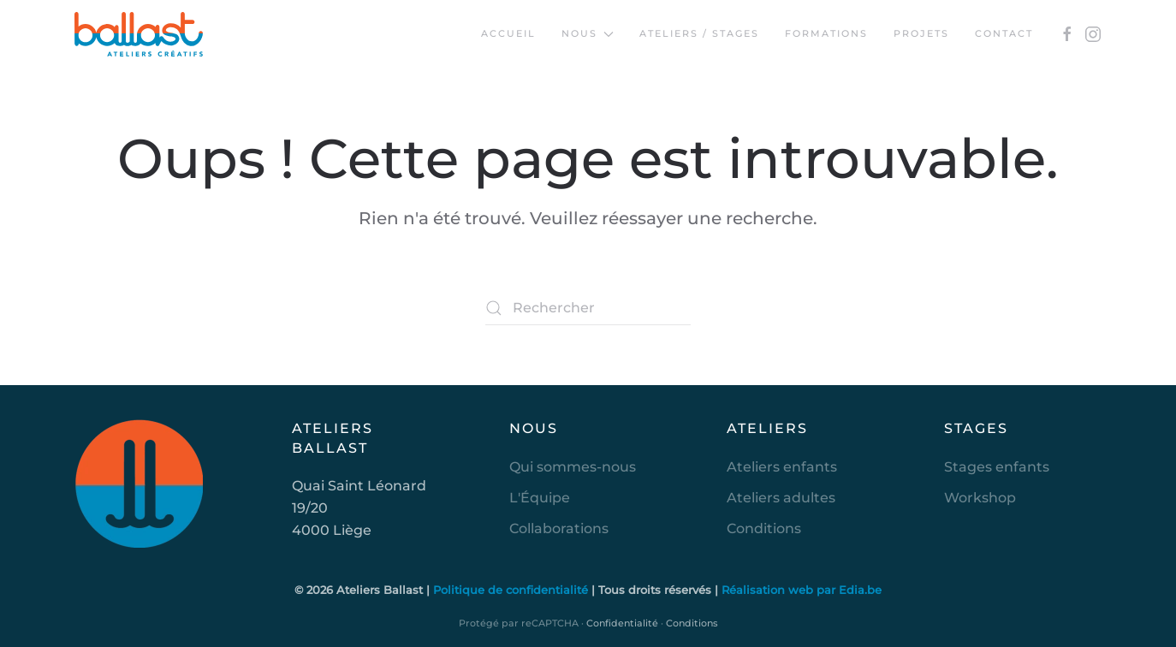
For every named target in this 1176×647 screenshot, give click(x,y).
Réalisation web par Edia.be (802, 590)
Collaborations (559, 528)
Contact (1004, 33)
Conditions (764, 528)
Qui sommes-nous (572, 467)
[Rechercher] (588, 308)
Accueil (508, 33)
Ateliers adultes (781, 498)
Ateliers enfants (782, 467)
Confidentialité (622, 623)
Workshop (980, 498)
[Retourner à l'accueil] (138, 34)
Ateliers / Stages (699, 33)
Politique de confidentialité (512, 590)
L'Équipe (539, 498)
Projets (921, 33)
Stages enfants (996, 467)
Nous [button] (587, 33)
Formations (826, 33)
